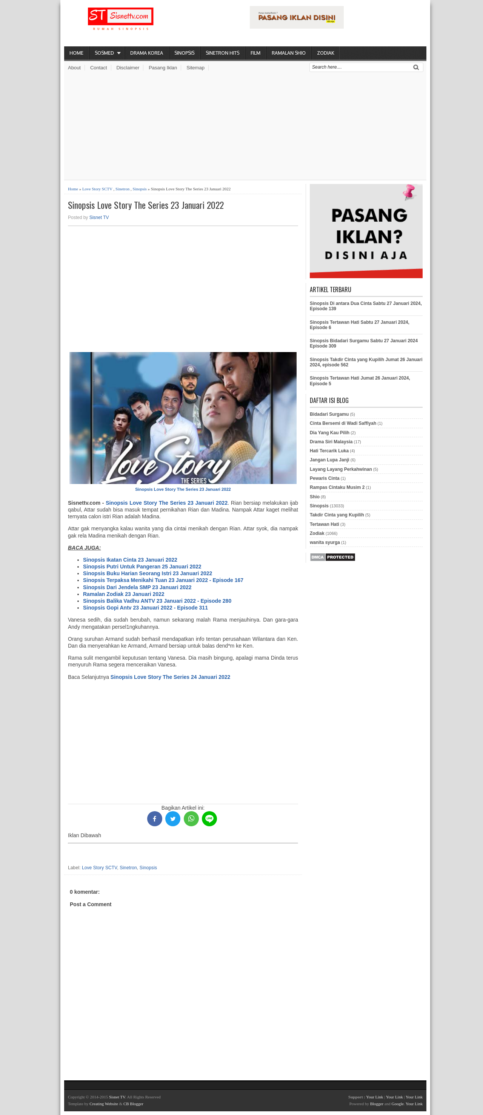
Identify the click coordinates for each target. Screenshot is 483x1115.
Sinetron (122, 189)
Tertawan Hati (324, 524)
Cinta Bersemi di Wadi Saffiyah (343, 423)
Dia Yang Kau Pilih (329, 432)
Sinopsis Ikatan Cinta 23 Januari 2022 (130, 560)
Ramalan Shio (289, 53)
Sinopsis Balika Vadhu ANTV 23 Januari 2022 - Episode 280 (157, 601)
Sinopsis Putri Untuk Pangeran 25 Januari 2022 (142, 567)
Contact (98, 67)
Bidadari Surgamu (329, 414)
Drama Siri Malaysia (331, 441)
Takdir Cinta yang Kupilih (337, 515)
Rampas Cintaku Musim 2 (337, 487)
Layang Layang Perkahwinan (341, 469)
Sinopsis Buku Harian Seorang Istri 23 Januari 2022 (147, 573)
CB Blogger (133, 1103)
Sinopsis (184, 53)
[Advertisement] (245, 127)
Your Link (374, 1097)
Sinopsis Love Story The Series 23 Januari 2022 (146, 204)
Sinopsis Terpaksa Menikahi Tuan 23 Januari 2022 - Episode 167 (163, 580)
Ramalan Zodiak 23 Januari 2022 (124, 594)
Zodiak (325, 53)
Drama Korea (146, 53)
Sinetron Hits (222, 53)
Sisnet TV (99, 217)
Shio (315, 496)
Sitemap (195, 67)
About (74, 67)
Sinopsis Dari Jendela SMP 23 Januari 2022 (137, 587)
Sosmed (104, 53)
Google (397, 1103)
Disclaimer (128, 67)
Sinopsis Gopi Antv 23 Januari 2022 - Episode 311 (145, 608)
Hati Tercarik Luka (329, 450)
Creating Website (103, 1103)
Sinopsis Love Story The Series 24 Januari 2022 (170, 677)
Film (255, 53)
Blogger (376, 1103)
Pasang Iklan (163, 67)
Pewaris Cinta (325, 478)
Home (76, 53)
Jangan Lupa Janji (329, 460)
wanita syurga (325, 542)
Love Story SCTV (97, 189)
